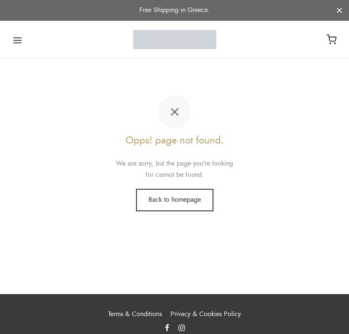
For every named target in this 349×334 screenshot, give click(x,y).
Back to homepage (175, 203)
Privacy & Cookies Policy (206, 314)
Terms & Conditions (135, 314)
